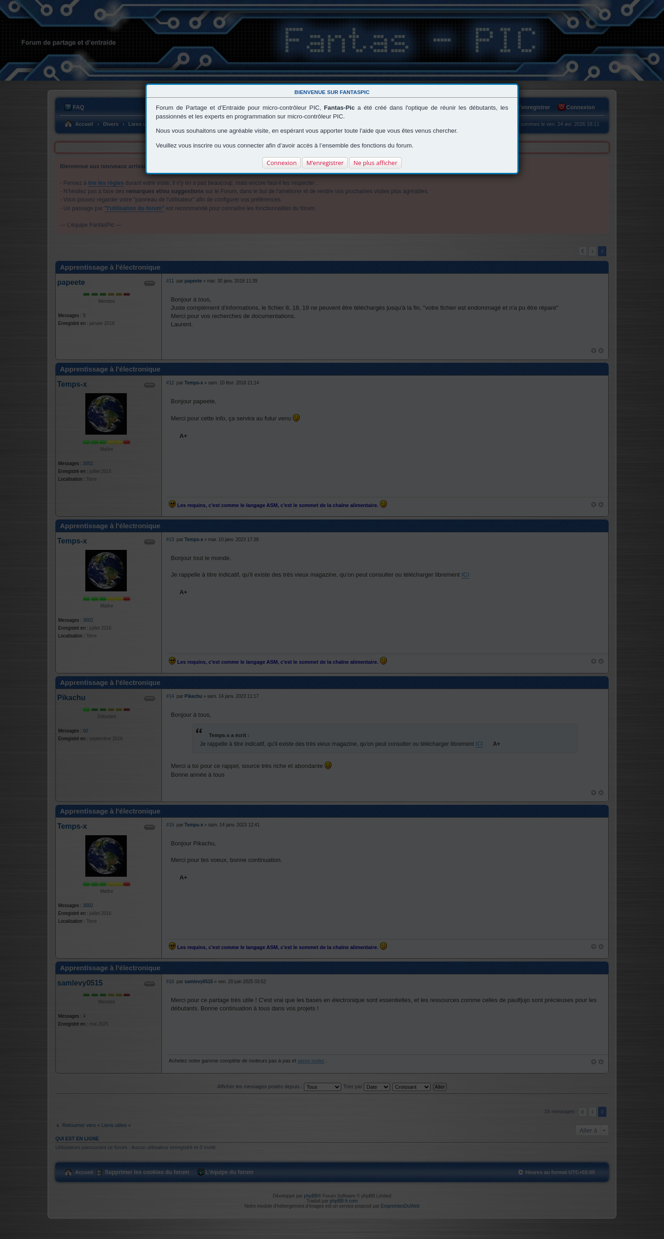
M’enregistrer (325, 163)
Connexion (281, 163)
